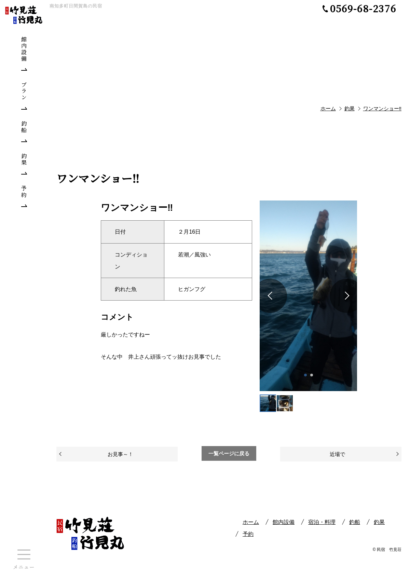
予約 (248, 534)
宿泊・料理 (322, 522)
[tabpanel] (308, 295)
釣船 (354, 522)
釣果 (379, 522)
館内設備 (284, 522)
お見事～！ (120, 454)
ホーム (251, 522)
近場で (337, 454)
